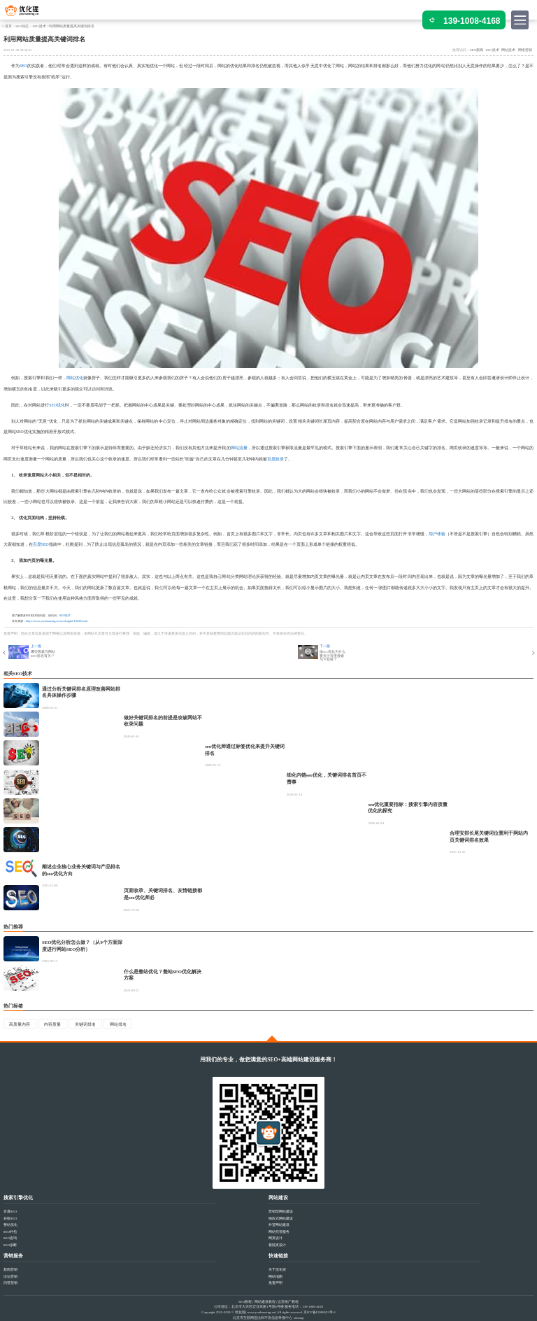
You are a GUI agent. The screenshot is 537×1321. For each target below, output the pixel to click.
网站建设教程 (265, 1302)
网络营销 (525, 50)
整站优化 (10, 1225)
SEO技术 (38, 26)
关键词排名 (85, 1024)
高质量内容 (19, 1024)
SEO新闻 (476, 50)
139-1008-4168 (471, 21)
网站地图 (275, 1276)
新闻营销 (10, 1269)
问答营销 (10, 1283)
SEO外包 (10, 1232)
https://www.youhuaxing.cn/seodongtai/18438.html (56, 621)
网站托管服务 (278, 1232)
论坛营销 (10, 1276)
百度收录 (275, 459)
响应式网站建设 (280, 1218)
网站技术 (508, 50)
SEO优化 (57, 405)
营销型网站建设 (280, 1211)
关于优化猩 (277, 1269)
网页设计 (275, 1238)
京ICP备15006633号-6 (319, 1312)
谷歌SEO (10, 1218)
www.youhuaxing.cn (261, 1312)
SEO (23, 66)
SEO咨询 (10, 1238)
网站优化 (74, 378)
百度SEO (41, 544)
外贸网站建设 (278, 1225)
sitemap (299, 1318)
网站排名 (118, 1024)
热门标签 (13, 1005)
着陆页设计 (277, 1245)
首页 (8, 26)
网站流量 (239, 448)
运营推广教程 (288, 1302)
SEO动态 (22, 26)
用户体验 (437, 534)
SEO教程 (245, 1302)
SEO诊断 (10, 1245)
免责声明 (275, 1283)
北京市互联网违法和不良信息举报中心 (262, 1318)
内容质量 (52, 1024)
